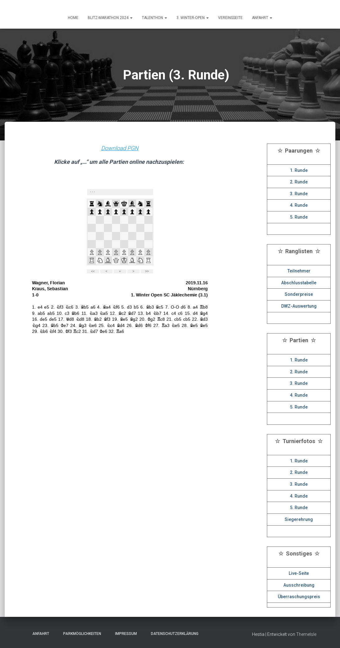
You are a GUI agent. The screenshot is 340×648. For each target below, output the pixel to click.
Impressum (124, 633)
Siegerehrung (299, 519)
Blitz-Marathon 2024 (110, 18)
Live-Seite (299, 573)
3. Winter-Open (192, 18)
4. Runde (299, 205)
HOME (73, 18)
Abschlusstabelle (298, 282)
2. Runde (299, 181)
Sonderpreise (299, 294)
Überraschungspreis (299, 596)
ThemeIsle (306, 634)
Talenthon (154, 18)
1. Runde (299, 170)
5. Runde (299, 217)
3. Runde (299, 193)
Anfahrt (39, 633)
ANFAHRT (262, 18)
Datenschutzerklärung (172, 633)
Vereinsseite (230, 18)
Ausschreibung (298, 585)
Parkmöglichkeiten (80, 633)
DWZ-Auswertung (299, 306)
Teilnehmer (298, 270)
